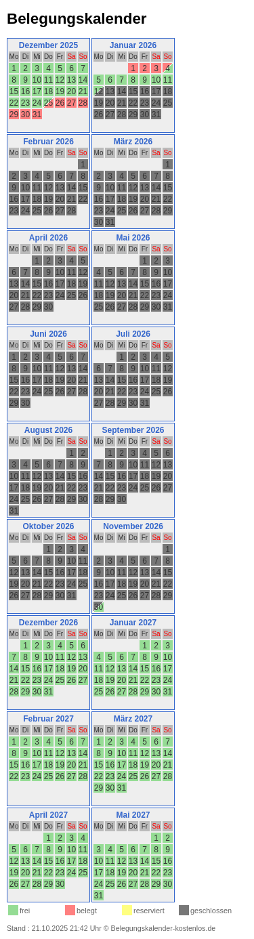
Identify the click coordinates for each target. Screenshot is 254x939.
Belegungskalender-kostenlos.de (163, 928)
